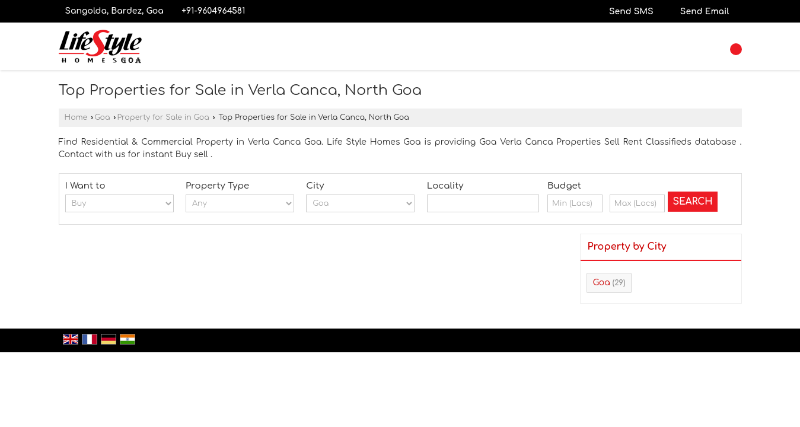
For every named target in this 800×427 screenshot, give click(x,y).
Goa (102, 117)
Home (76, 117)
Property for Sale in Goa (163, 117)
